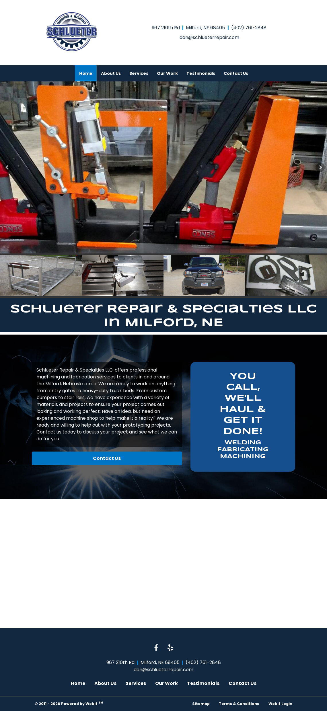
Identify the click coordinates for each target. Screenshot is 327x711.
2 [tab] (168, 248)
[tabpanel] (163, 167)
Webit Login (280, 703)
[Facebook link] (156, 648)
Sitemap (201, 703)
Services (138, 73)
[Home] (71, 31)
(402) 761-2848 (248, 27)
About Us (111, 73)
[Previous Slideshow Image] (6, 167)
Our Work (167, 73)
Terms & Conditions (239, 703)
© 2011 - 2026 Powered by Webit (69, 703)
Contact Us (236, 73)
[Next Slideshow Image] (320, 167)
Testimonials (200, 73)
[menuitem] (86, 73)
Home (88, 71)
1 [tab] (159, 248)
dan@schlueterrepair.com (209, 37)
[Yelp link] (170, 648)
